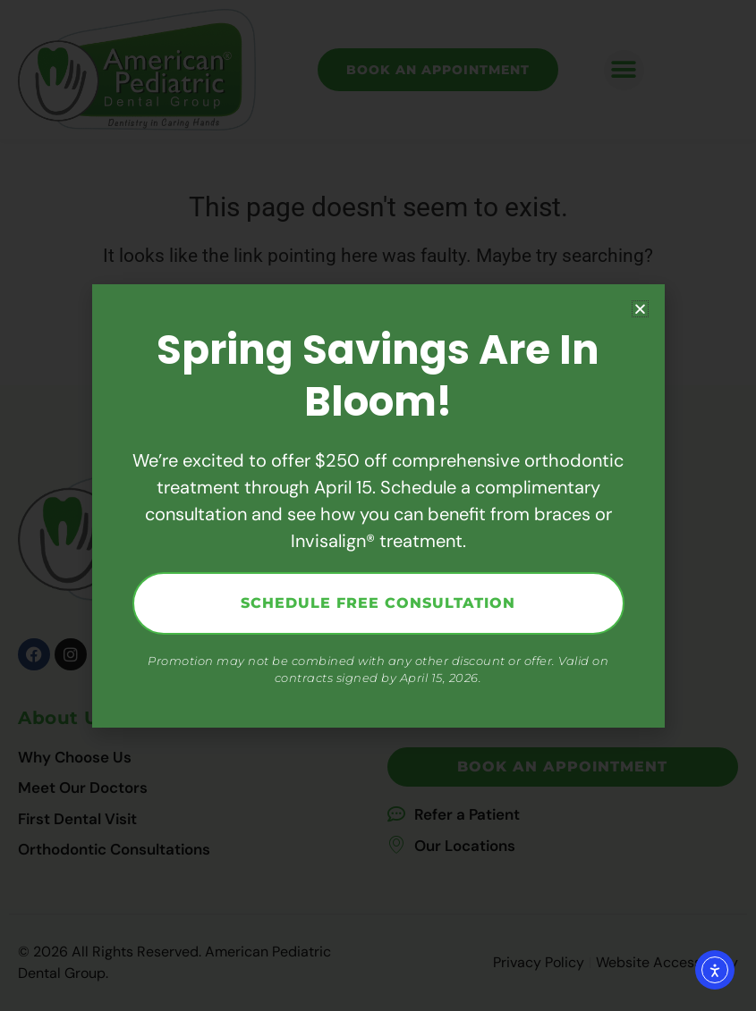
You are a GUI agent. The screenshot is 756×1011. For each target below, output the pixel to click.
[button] (640, 309)
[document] (378, 505)
